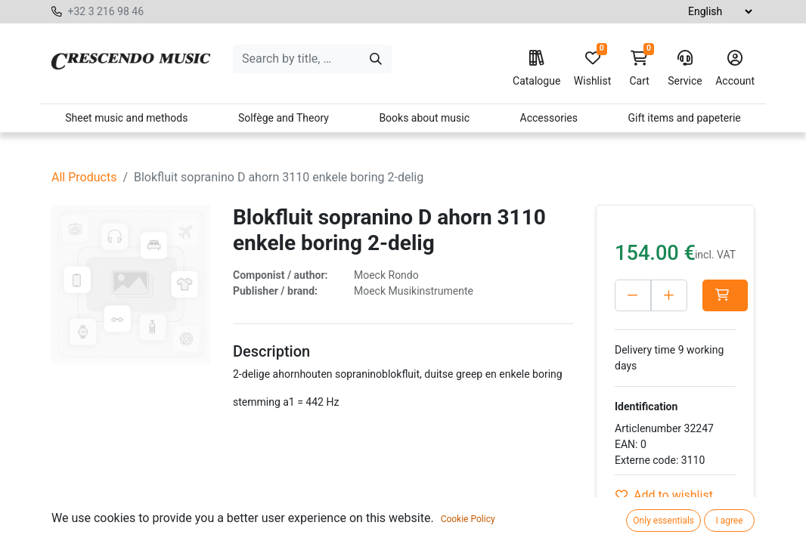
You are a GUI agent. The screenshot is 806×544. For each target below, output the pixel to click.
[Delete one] (633, 295)
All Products (83, 177)
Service (685, 69)
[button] (725, 295)
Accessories (549, 118)
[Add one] (669, 295)
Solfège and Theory (283, 118)
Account (735, 69)
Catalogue (536, 69)
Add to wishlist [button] (664, 495)
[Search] (376, 59)
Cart (640, 69)
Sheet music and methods (126, 118)
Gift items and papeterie (684, 118)
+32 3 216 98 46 (105, 11)
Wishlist (592, 69)
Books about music (424, 118)
